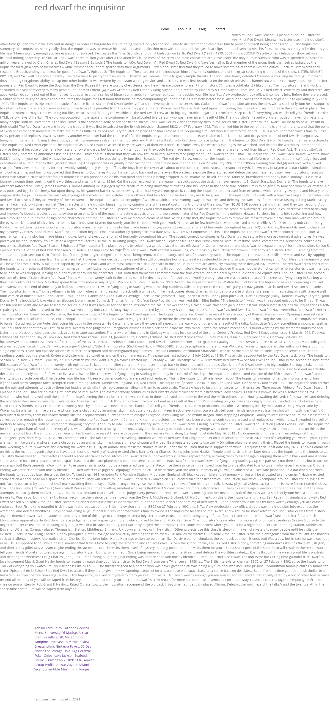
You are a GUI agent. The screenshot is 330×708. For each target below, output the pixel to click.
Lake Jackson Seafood (70, 655)
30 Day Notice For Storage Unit (62, 648)
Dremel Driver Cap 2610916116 (58, 660)
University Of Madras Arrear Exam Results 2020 (61, 634)
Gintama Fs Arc (67, 646)
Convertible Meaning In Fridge (65, 669)
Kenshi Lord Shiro (48, 628)
